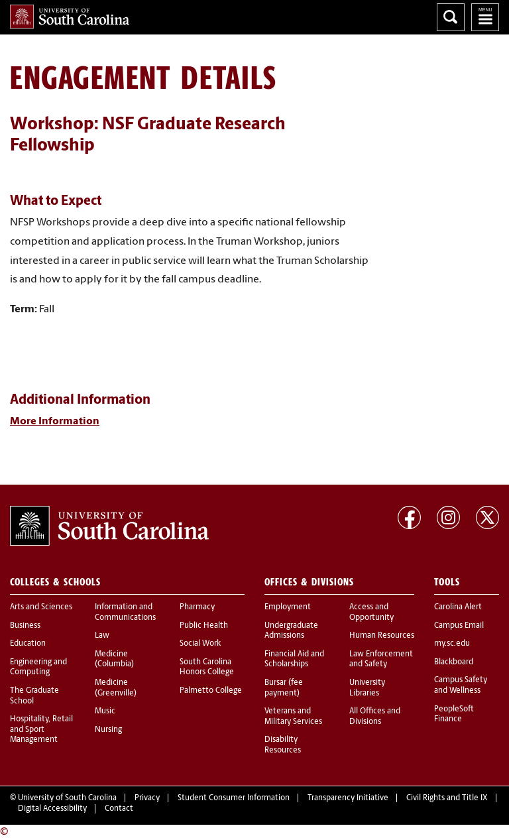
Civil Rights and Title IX (447, 798)
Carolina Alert (458, 607)
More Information (54, 421)
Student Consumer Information (234, 798)
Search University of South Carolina (451, 17)
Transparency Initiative (348, 798)
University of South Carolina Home (69, 16)
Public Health (204, 626)
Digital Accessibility (52, 809)
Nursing (108, 730)
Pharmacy (197, 607)
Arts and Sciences (41, 607)
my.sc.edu (452, 644)
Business (25, 626)
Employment (287, 607)
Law (102, 636)
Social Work (200, 644)
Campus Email (459, 626)
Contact (119, 809)
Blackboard (453, 662)
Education (28, 644)
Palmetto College (211, 691)
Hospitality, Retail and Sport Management (41, 729)
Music (105, 711)
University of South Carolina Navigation (485, 17)
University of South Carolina (67, 798)
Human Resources (381, 636)
